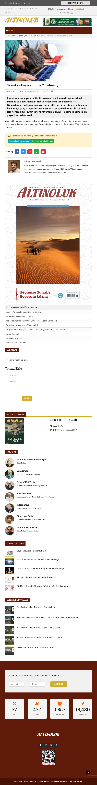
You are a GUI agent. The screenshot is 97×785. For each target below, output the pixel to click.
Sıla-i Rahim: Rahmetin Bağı (27, 531)
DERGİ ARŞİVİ (22, 36)
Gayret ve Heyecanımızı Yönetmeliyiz (22, 325)
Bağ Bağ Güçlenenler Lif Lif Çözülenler (30, 508)
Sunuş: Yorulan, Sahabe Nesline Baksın (23, 312)
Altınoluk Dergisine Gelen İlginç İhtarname (36, 577)
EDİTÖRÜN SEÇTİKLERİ (17, 600)
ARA (36, 9)
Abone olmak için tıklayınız (19, 141)
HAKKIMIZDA (16, 9)
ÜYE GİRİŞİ (8, 3)
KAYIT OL (18, 3)
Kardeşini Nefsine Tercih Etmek (28, 474)
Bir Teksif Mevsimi (14, 338)
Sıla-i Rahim (21, 463)
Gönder (27, 398)
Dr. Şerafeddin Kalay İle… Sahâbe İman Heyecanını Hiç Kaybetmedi (35, 329)
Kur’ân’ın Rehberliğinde (16, 343)
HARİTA (25, 9)
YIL (14, 715)
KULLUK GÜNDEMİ (46, 91)
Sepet (75, 3)
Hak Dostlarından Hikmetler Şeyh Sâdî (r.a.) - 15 (38, 627)
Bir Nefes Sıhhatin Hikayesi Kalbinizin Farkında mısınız (43, 586)
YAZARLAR (11, 452)
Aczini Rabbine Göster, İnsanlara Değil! (31, 520)
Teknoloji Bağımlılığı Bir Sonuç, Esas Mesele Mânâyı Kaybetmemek (47, 617)
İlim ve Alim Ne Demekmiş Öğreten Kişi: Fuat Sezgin (41, 568)
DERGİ (37, 715)
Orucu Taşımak (12, 334)
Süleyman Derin (32, 91)
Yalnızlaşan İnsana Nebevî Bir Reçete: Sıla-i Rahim (35, 497)
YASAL (31, 9)
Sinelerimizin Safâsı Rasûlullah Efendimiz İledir (39, 637)
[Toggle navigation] (10, 30)
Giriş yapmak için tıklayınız (42, 141)
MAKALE (82, 715)
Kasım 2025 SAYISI (15, 414)
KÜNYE (7, 9)
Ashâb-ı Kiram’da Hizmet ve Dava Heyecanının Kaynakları (31, 321)
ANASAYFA (11, 36)
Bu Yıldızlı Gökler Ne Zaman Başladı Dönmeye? (38, 559)
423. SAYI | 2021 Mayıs (37, 36)
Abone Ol (58, 684)
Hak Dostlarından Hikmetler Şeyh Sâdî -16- (32, 486)
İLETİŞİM (8, 12)
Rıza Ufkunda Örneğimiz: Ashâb (20, 316)
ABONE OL (27, 3)
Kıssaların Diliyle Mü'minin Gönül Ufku (35, 648)
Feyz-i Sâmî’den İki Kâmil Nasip (31, 551)
